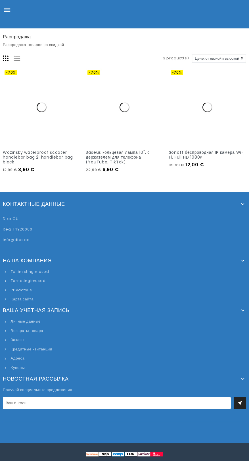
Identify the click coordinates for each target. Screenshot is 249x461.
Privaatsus (21, 290)
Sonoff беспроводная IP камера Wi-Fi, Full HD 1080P (206, 154)
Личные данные (25, 321)
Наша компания (27, 260)
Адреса (17, 358)
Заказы (17, 339)
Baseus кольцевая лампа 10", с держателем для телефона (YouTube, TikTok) (118, 157)
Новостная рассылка (36, 378)
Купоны (17, 367)
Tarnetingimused (28, 280)
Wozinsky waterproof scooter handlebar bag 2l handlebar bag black (38, 157)
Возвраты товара (26, 330)
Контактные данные (34, 204)
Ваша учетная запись (36, 310)
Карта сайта (22, 299)
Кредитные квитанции (31, 349)
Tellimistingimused (29, 271)
